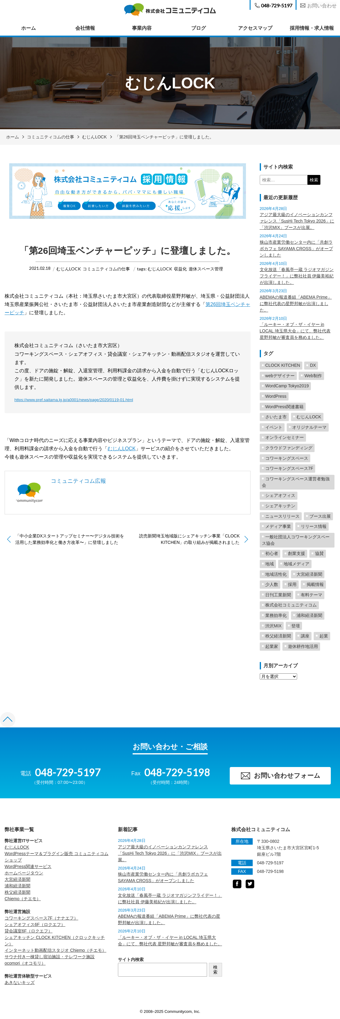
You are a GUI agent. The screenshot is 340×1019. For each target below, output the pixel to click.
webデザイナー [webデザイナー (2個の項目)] (280, 375)
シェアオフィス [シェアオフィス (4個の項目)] (280, 495)
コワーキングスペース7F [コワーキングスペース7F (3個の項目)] (289, 468)
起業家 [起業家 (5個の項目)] (271, 646)
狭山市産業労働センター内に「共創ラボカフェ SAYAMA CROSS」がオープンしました (296, 249)
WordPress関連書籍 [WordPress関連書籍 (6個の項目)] (284, 406)
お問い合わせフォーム (280, 776)
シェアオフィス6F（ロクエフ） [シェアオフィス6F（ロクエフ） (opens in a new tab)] (35, 924)
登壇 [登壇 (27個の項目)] (295, 625)
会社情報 (85, 28)
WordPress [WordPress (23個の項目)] (275, 396)
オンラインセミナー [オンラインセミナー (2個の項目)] (284, 437)
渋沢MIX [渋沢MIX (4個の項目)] (273, 625)
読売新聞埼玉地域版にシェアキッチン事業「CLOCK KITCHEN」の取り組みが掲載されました (189, 539)
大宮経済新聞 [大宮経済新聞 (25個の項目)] (309, 574)
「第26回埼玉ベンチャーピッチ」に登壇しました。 (164, 136)
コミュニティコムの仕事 (50, 136)
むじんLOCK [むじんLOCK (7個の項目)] (309, 416)
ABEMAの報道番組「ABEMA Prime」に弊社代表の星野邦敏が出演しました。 (296, 303)
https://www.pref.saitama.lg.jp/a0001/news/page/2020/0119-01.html (73, 399)
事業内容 (142, 28)
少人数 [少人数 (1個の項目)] (271, 584)
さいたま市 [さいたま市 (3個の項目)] (276, 416)
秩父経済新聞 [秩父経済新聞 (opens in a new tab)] (17, 892)
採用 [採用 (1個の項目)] (292, 584)
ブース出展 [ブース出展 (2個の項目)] (320, 516)
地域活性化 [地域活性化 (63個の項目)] (276, 574)
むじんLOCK (94, 136)
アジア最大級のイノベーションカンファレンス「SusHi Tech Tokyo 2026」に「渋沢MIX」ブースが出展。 (297, 221)
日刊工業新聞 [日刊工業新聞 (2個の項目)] (278, 594)
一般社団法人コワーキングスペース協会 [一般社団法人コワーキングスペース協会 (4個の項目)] (296, 540)
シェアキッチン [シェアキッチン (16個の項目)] (280, 505)
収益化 (180, 268)
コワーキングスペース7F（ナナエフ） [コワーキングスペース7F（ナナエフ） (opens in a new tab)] (41, 918)
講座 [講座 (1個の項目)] (305, 635)
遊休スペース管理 (206, 268)
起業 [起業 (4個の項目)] (323, 635)
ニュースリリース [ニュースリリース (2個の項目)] (282, 516)
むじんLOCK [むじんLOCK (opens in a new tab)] (17, 847)
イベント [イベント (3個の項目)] (273, 427)
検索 (215, 970)
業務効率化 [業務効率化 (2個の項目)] (276, 615)
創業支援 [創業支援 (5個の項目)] (296, 553)
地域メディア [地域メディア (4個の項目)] (296, 563)
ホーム (28, 28)
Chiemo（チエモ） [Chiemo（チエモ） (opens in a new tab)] (23, 899)
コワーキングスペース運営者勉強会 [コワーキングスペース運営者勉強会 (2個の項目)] (296, 482)
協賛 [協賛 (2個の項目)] (319, 553)
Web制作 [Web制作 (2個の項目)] (313, 375)
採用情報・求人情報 (312, 28)
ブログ (198, 28)
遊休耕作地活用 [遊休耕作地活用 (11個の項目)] (303, 646)
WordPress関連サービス (28, 866)
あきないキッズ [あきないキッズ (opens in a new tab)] (20, 982)
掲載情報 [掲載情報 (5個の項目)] (315, 584)
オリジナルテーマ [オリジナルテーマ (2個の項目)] (309, 427)
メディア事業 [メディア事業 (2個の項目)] (278, 526)
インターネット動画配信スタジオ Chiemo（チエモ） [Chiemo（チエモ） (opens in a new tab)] (55, 950)
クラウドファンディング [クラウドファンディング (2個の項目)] (288, 447)
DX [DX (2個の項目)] (313, 365)
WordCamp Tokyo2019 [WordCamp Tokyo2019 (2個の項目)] (287, 385)
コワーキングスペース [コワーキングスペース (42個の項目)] (286, 458)
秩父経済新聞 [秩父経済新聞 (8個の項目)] (278, 635)
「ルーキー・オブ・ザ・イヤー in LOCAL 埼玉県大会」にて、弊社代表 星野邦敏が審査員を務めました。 (295, 331)
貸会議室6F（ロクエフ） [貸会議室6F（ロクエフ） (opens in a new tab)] (28, 931)
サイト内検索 (131, 959)
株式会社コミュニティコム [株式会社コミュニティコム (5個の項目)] (291, 604)
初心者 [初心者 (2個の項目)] (271, 553)
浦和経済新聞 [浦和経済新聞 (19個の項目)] (309, 615)
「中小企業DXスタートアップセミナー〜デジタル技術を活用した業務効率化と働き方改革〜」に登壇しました (69, 539)
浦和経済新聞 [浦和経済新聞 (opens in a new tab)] (17, 886)
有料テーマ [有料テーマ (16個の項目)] (311, 594)
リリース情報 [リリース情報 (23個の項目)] (314, 526)
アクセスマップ (255, 28)
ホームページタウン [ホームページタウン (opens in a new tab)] (24, 873)
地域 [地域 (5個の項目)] (269, 563)
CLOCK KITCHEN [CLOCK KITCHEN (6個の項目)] (282, 365)
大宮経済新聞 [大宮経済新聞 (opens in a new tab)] (17, 879)
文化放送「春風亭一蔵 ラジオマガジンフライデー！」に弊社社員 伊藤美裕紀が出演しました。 (297, 276)
